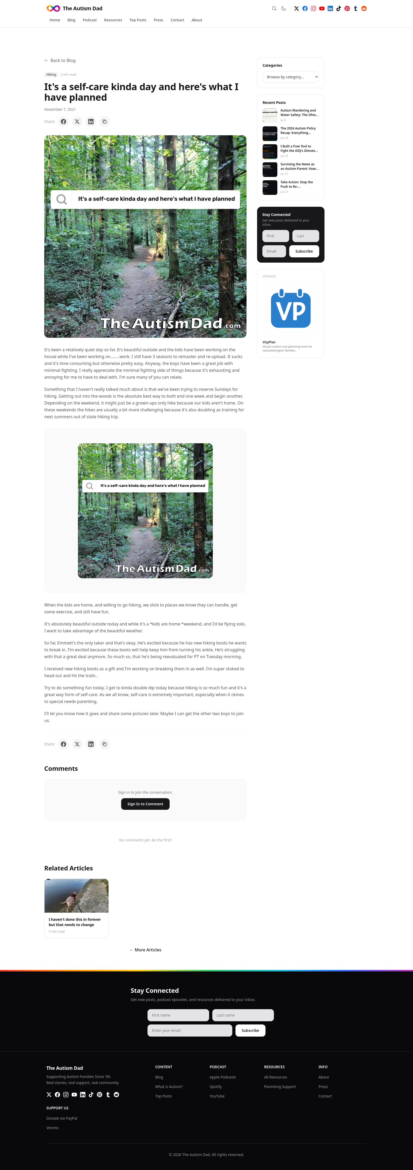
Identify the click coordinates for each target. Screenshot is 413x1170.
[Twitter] (296, 8)
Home (55, 19)
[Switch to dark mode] (283, 8)
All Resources (275, 1077)
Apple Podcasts (223, 1077)
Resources (113, 19)
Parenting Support (280, 1086)
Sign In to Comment (145, 803)
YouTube (217, 1096)
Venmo (52, 1127)
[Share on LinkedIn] (91, 121)
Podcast (90, 19)
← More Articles (145, 950)
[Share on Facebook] (63, 121)
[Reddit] (364, 8)
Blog (71, 19)
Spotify (216, 1086)
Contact (177, 19)
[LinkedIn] (330, 8)
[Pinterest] (347, 8)
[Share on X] (77, 121)
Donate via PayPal (61, 1118)
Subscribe (304, 251)
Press (158, 19)
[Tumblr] (355, 8)
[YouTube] (321, 8)
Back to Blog (60, 60)
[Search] (274, 8)
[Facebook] (305, 8)
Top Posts (138, 19)
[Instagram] (313, 8)
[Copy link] (104, 121)
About (196, 19)
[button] (145, 236)
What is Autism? (169, 1086)
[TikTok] (338, 8)
